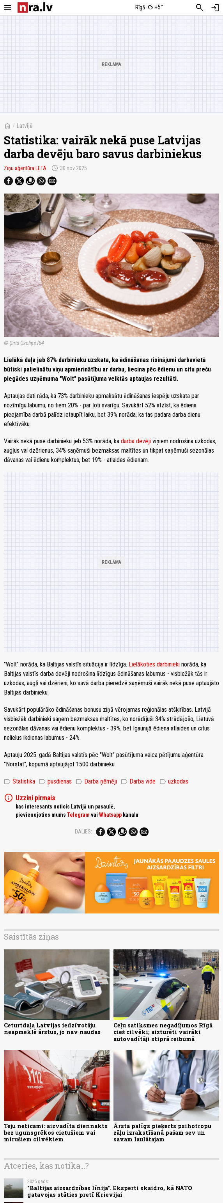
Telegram (78, 815)
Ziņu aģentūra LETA (25, 168)
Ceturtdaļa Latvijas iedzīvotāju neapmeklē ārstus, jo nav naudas (52, 1029)
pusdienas (55, 781)
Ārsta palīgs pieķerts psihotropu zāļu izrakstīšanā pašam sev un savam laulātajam (162, 1132)
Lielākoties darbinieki (155, 664)
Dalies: (83, 831)
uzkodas (173, 781)
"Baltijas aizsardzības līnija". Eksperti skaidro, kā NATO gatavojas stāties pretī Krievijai (109, 1191)
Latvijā (24, 126)
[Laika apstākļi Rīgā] (149, 8)
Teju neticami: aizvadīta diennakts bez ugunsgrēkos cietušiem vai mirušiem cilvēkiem (56, 1132)
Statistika (19, 781)
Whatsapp (110, 815)
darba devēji (136, 441)
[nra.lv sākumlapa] (35, 7)
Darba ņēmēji (96, 781)
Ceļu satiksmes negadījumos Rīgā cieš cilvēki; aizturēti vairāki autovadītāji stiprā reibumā (162, 1032)
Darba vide (138, 781)
